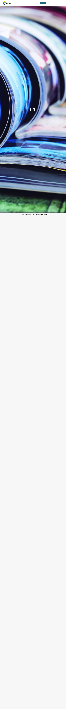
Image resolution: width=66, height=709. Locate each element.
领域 (28, 3)
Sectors (45, 96)
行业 (31, 3)
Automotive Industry (28, 96)
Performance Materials (39, 96)
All (19, 96)
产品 (34, 3)
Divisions (34, 96)
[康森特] (8, 3)
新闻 (37, 3)
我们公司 (24, 3)
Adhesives (22, 96)
